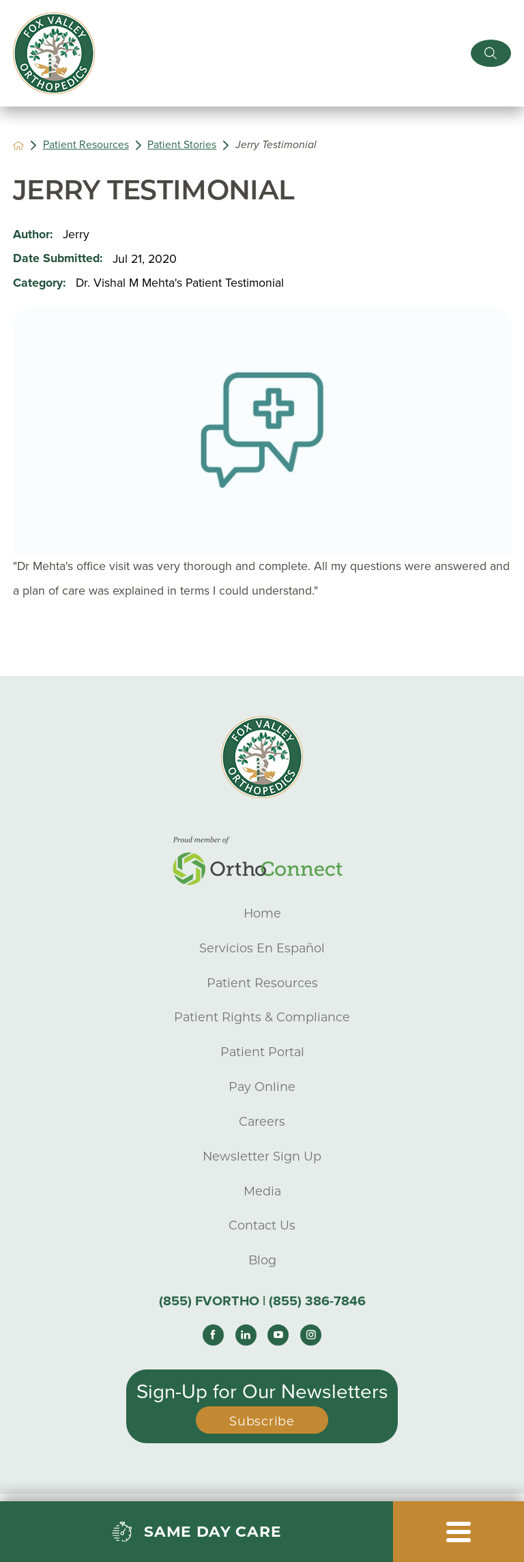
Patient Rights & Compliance (262, 1017)
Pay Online (262, 1086)
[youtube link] (278, 1335)
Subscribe (261, 1421)
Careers (262, 1121)
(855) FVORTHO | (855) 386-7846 (262, 1301)
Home (262, 913)
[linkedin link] (246, 1335)
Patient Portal (262, 1052)
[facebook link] (213, 1335)
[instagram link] (310, 1335)
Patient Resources (86, 145)
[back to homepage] (18, 145)
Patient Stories (181, 145)
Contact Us (262, 1225)
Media (262, 1191)
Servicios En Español (262, 948)
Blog (262, 1260)
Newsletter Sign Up (262, 1156)
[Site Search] (491, 53)
